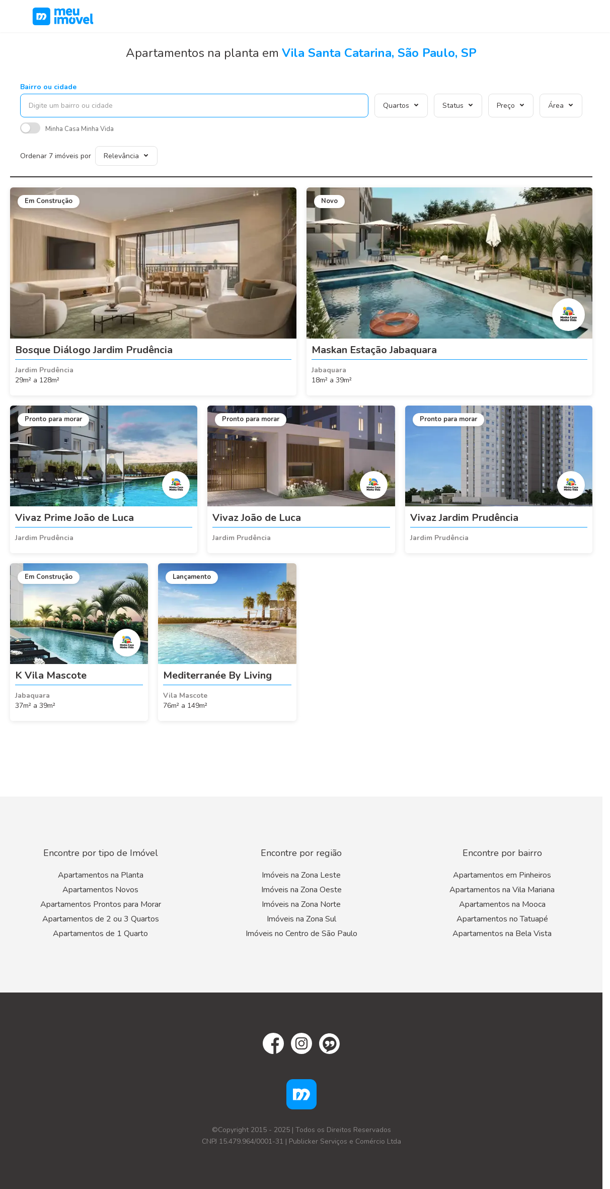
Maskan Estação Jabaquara (374, 350)
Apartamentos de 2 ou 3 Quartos (100, 918)
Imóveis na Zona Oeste (301, 889)
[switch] (30, 129)
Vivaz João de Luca (256, 517)
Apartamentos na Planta (100, 875)
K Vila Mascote (51, 675)
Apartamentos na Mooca (502, 904)
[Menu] (575, 16)
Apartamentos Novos (100, 889)
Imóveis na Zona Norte (301, 904)
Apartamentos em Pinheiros (502, 875)
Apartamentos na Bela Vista (502, 933)
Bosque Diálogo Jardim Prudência (94, 350)
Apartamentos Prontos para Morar (100, 904)
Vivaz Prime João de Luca (74, 517)
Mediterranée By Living (217, 675)
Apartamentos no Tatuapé (502, 918)
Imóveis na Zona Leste (301, 875)
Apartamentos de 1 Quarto (100, 933)
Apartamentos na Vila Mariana (502, 889)
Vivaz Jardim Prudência (464, 517)
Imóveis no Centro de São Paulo (301, 933)
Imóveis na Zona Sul (301, 918)
